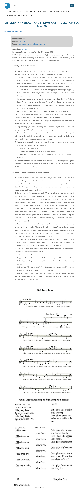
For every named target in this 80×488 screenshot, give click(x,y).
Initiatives (17, 11)
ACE (9, 11)
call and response (39, 44)
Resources (54, 11)
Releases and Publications (18, 16)
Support (65, 11)
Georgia (22, 41)
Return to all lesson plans (14, 31)
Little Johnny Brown (28, 49)
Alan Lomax (29, 11)
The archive (42, 11)
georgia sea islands (25, 44)
